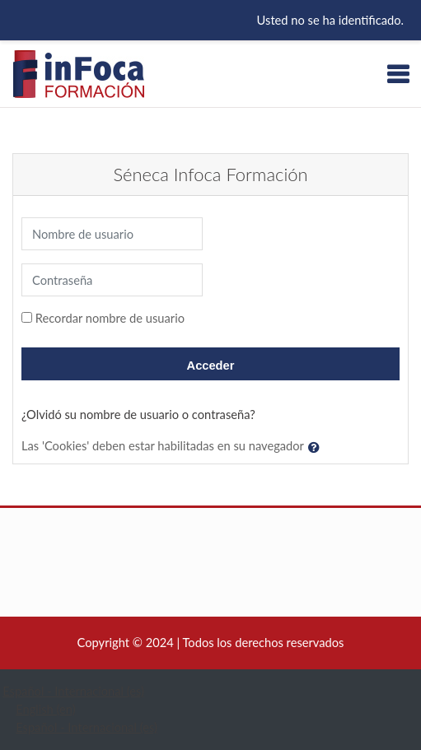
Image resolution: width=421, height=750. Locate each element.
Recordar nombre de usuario (110, 318)
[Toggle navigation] (398, 74)
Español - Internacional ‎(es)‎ (73, 691)
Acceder (211, 365)
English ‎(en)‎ (45, 709)
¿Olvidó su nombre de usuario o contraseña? (138, 415)
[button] (317, 447)
